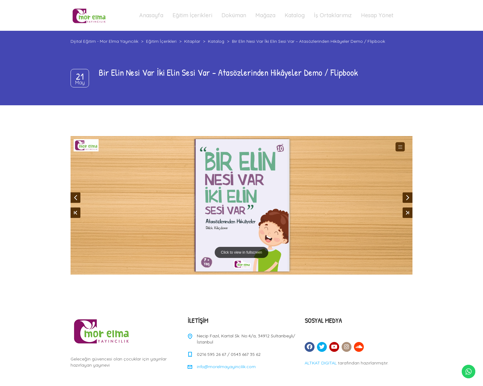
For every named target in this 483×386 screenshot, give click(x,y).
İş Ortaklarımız (333, 15)
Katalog (295, 15)
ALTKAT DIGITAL (321, 363)
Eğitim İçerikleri (192, 15)
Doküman (233, 15)
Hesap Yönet (377, 15)
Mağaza (265, 15)
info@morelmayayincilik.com (226, 366)
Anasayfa (151, 15)
